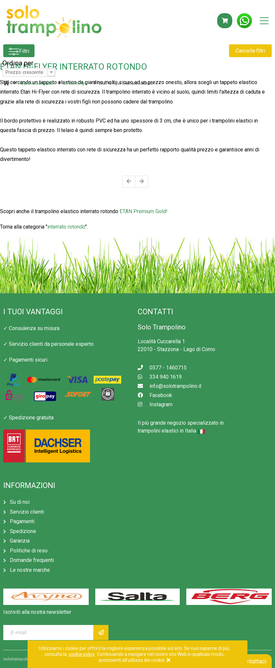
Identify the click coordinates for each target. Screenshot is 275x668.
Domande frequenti (32, 560)
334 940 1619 (160, 377)
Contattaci (249, 661)
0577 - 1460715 (162, 368)
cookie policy (82, 654)
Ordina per (18, 63)
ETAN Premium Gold (142, 211)
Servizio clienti (27, 512)
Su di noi (20, 502)
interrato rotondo (66, 227)
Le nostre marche (30, 570)
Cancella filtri (250, 51)
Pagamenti (22, 521)
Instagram (155, 404)
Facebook (155, 395)
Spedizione (23, 531)
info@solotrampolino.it (169, 386)
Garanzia (20, 541)
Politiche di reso (29, 550)
